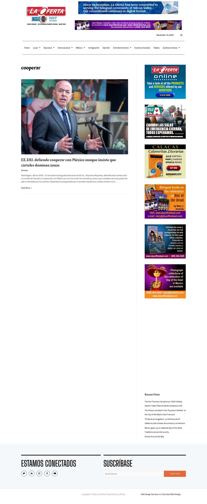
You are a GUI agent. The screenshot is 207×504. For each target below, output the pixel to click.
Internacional (65, 48)
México (80, 48)
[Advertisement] (165, 323)
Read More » (26, 188)
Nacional (49, 48)
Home (27, 48)
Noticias (24, 170)
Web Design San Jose (149, 498)
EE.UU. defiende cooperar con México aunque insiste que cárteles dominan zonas (68, 162)
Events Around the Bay (154, 441)
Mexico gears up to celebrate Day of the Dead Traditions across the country (164, 434)
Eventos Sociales (142, 48)
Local (36, 48)
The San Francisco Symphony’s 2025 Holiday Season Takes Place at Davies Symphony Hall (164, 404)
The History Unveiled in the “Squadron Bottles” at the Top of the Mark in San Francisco (165, 412)
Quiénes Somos (171, 48)
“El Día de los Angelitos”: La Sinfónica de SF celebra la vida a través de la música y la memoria (163, 423)
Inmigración (93, 48)
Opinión (106, 48)
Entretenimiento (122, 48)
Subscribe (175, 477)
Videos (156, 48)
